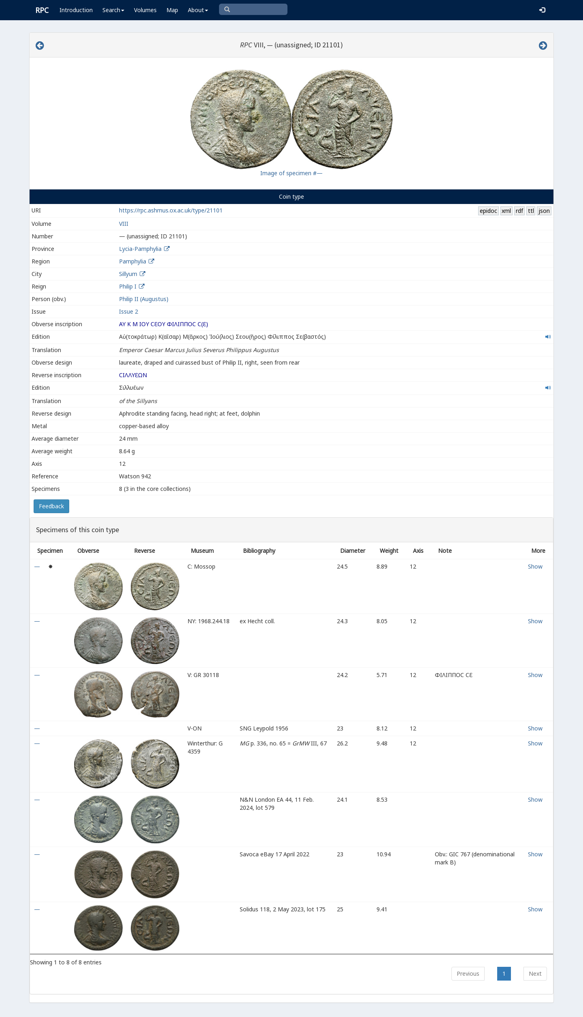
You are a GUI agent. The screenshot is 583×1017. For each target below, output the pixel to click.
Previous (468, 973)
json (544, 210)
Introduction (76, 10)
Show (535, 566)
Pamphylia (132, 261)
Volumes (145, 10)
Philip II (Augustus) (143, 299)
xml (506, 210)
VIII (123, 223)
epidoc (488, 210)
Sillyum (128, 274)
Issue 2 (128, 311)
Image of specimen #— (291, 173)
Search (113, 10)
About (198, 10)
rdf (519, 210)
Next (535, 973)
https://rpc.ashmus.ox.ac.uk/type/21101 (171, 210)
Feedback (51, 506)
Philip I (127, 286)
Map (172, 10)
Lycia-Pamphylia (140, 249)
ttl (531, 210)
